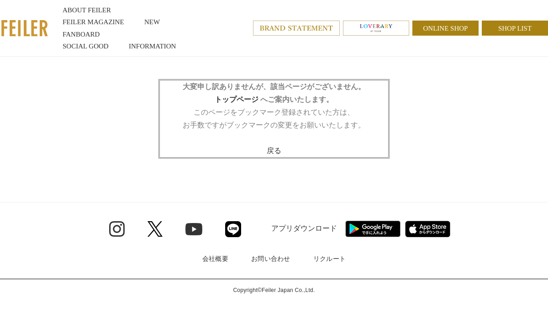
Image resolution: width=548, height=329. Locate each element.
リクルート (329, 258)
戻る (274, 150)
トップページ (236, 99)
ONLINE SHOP (445, 28)
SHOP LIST (515, 28)
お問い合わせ (270, 258)
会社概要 (215, 258)
